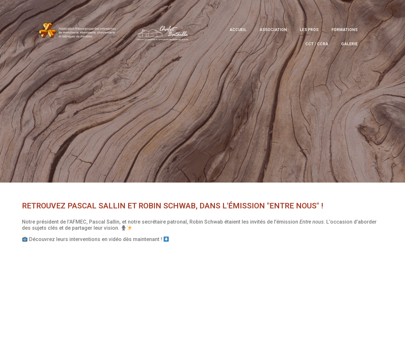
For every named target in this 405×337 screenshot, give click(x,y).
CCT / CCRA (316, 44)
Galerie (349, 44)
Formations (344, 29)
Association (273, 29)
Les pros (309, 29)
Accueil (238, 29)
